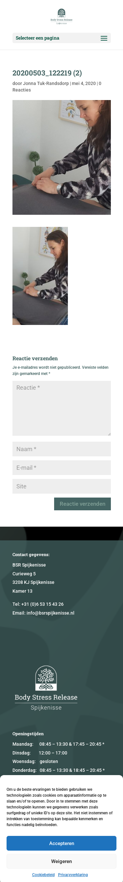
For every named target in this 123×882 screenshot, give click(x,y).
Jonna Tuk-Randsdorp (46, 83)
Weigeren (61, 869)
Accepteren (61, 851)
